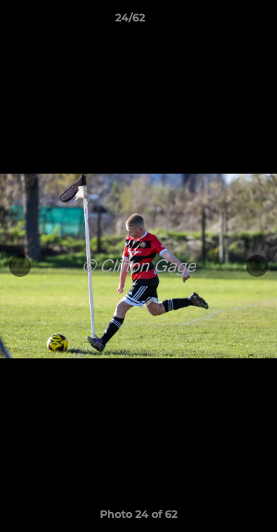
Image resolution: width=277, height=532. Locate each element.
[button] (224, 21)
